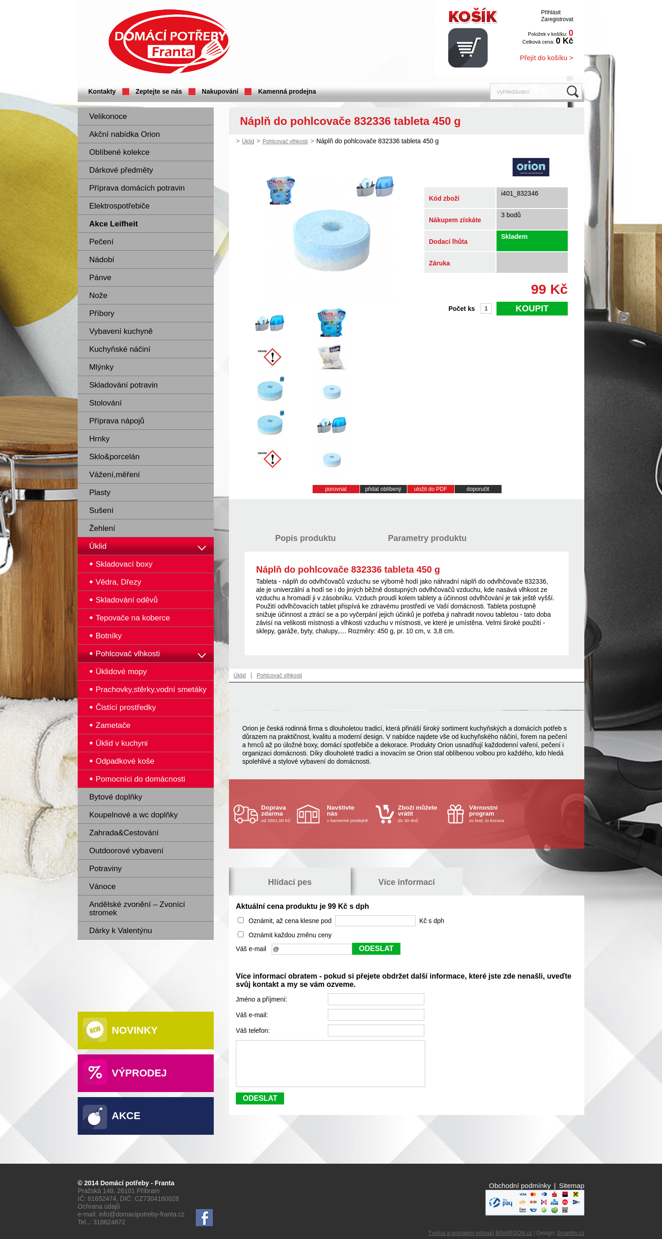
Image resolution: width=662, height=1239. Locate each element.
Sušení (101, 510)
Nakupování (220, 91)
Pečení (101, 241)
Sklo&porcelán (114, 456)
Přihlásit (551, 12)
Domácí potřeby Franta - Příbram (169, 41)
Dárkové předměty (121, 170)
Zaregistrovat (557, 19)
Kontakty (102, 91)
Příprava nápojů (116, 421)
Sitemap (571, 1185)
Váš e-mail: (253, 1015)
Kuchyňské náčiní (119, 349)
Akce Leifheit (113, 224)
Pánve (100, 277)
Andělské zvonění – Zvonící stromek (137, 908)
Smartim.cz (570, 1233)
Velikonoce (108, 116)
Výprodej (139, 1073)
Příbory (101, 313)
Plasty (99, 492)
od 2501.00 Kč (278, 813)
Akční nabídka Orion (124, 134)
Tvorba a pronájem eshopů (461, 1233)
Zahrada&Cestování (124, 832)
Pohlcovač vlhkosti (285, 141)
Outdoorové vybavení (126, 850)
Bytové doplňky (115, 797)
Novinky (135, 1030)
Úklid (98, 546)
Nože (98, 295)
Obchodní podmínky (520, 1185)
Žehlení (102, 528)
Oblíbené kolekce (119, 152)
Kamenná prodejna (287, 91)
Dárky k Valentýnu (120, 930)
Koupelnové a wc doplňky (133, 815)
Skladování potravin (123, 385)
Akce (126, 1115)
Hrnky (99, 438)
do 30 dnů (420, 813)
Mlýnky (101, 367)
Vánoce (102, 886)
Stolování (105, 403)
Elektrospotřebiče (119, 206)
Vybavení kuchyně (121, 331)
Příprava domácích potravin (137, 188)
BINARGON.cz (514, 1233)
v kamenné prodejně (349, 813)
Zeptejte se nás (159, 91)
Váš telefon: (254, 1030)
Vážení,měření (114, 474)
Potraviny (105, 868)
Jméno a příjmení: (262, 999)
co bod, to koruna (491, 813)
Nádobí (101, 259)
